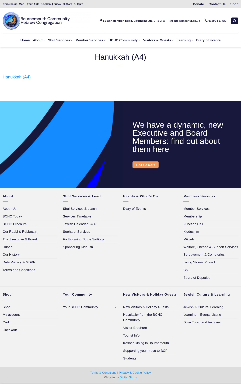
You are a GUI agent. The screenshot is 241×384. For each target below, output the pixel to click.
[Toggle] (116, 307)
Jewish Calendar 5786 (79, 224)
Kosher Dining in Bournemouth (146, 343)
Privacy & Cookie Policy (135, 372)
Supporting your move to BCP (145, 350)
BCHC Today (12, 216)
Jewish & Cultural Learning (203, 307)
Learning (185, 40)
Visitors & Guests (158, 40)
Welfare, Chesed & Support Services (210, 247)
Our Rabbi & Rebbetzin (20, 231)
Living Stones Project (199, 262)
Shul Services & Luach (80, 208)
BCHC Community (124, 40)
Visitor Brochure (135, 328)
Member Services (90, 40)
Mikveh (188, 239)
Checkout (10, 330)
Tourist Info (131, 335)
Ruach (7, 247)
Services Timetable (77, 216)
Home (25, 40)
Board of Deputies (196, 277)
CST (186, 270)
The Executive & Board (20, 239)
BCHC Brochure (15, 224)
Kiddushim (191, 231)
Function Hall (193, 224)
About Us (9, 208)
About (39, 40)
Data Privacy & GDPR (19, 262)
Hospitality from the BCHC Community (142, 317)
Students (130, 358)
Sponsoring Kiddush (78, 247)
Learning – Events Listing (202, 314)
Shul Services (60, 40)
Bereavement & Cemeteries (204, 254)
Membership (192, 216)
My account (11, 314)
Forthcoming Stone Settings (83, 239)
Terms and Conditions (19, 270)
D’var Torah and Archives (202, 322)
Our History (11, 254)
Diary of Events (208, 40)
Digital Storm (128, 377)
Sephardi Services (76, 231)
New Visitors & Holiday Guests (146, 307)
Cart (6, 322)
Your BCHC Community (80, 307)
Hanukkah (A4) (17, 77)
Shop (7, 307)
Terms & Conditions (103, 372)
